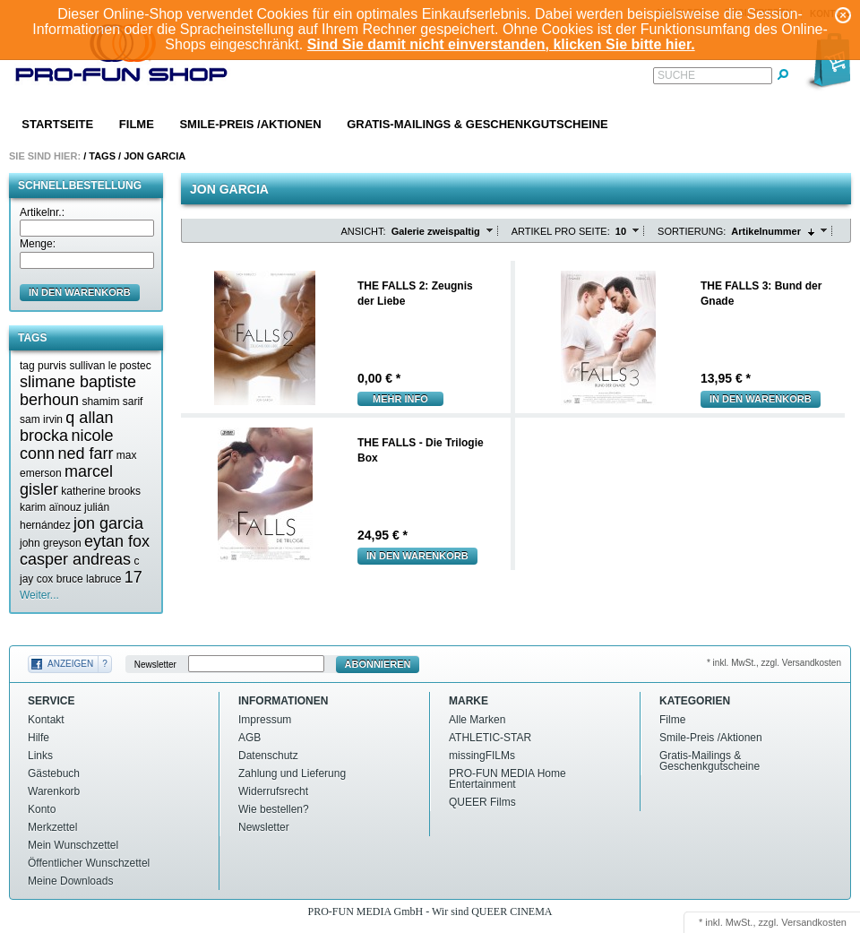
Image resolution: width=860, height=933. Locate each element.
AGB (249, 737)
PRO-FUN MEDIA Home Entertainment (507, 778)
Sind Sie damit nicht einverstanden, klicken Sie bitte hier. (501, 44)
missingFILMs (482, 755)
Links (40, 755)
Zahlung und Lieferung (292, 773)
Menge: (38, 244)
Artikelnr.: (42, 212)
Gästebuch (54, 773)
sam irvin (41, 419)
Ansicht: (363, 231)
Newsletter (155, 665)
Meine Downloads (70, 881)
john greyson (51, 543)
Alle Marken (477, 719)
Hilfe (38, 737)
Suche (676, 75)
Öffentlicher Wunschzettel (89, 863)
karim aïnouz (51, 507)
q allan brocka (66, 427)
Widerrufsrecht (273, 791)
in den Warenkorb (80, 292)
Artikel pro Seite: (561, 231)
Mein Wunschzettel (73, 845)
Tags (102, 156)
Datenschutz (268, 755)
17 (133, 577)
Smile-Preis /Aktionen (250, 124)
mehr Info (400, 398)
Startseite (57, 124)
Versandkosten (814, 922)
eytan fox (117, 541)
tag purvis (43, 365)
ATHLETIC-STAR (490, 737)
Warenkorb (54, 791)
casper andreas (75, 559)
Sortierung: (692, 231)
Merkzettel (52, 827)
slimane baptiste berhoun (78, 391)
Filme (136, 124)
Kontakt (46, 719)
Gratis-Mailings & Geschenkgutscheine (477, 124)
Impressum (264, 719)
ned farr (85, 453)
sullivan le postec (109, 365)
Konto (42, 809)
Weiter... (39, 595)
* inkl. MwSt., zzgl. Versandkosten (774, 663)
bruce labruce (89, 579)
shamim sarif (112, 401)
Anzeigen (70, 664)
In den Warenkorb (761, 398)
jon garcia (108, 523)
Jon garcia (154, 156)
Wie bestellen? (273, 809)
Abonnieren (378, 664)
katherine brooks (101, 491)
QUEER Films (482, 802)
